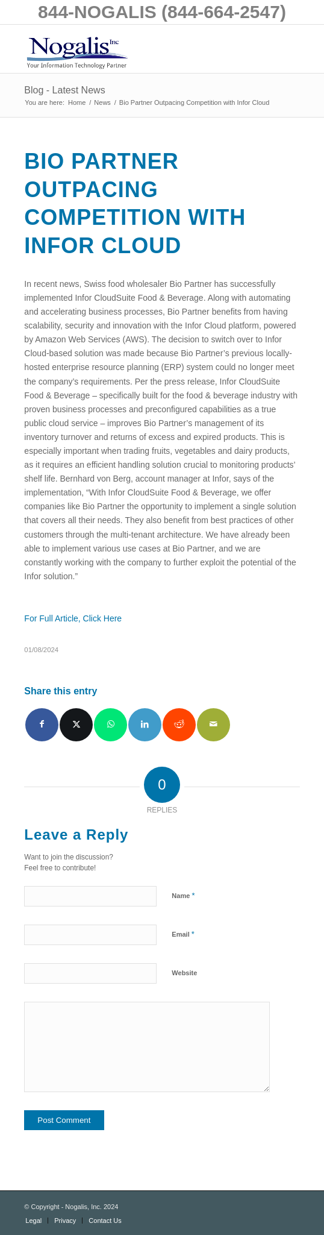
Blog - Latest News (64, 90)
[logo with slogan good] (134, 49)
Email (183, 933)
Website (184, 972)
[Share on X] (76, 724)
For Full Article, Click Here (73, 618)
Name (183, 895)
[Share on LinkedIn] (144, 724)
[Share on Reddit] (179, 724)
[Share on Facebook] (41, 724)
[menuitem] (33, 1221)
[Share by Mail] (213, 724)
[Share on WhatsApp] (110, 724)
